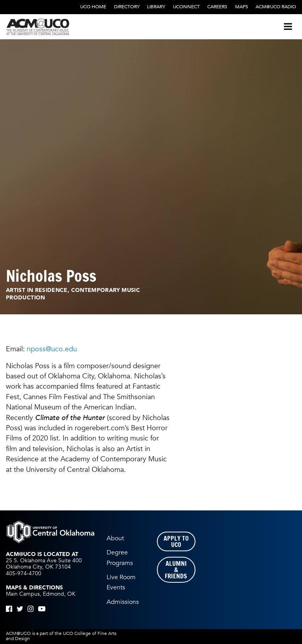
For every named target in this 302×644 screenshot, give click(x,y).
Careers (217, 6)
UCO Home (93, 6)
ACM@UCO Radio (276, 6)
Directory (127, 6)
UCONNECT (186, 6)
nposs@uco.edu (52, 349)
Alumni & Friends (176, 569)
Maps (241, 6)
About (115, 538)
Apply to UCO (176, 541)
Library (156, 6)
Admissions (123, 602)
